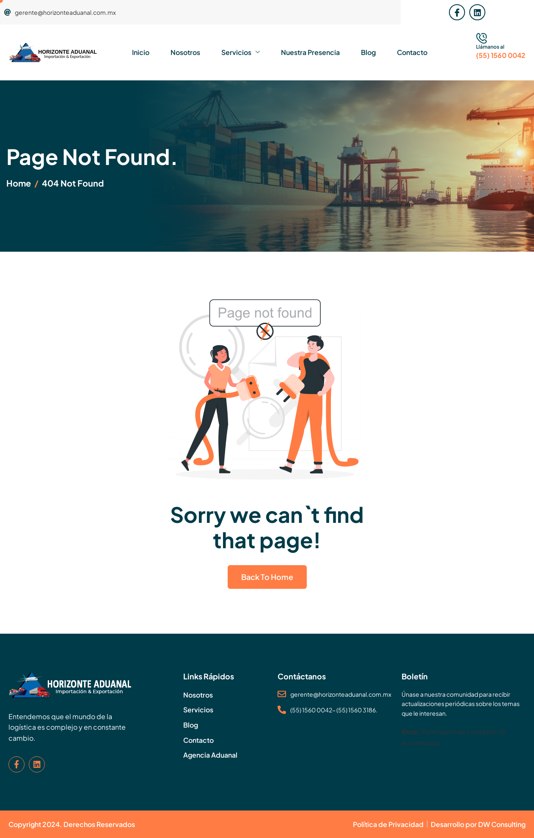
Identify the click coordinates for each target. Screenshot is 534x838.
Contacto (412, 52)
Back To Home (267, 577)
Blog (368, 52)
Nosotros (185, 52)
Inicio (140, 52)
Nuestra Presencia (310, 52)
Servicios (240, 52)
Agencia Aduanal (210, 754)
